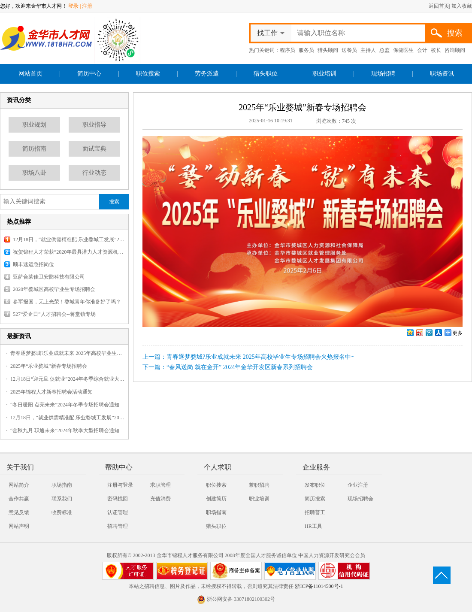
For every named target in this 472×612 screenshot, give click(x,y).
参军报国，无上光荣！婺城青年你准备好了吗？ (67, 302)
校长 (436, 50)
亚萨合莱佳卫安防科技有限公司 (49, 277)
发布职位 (315, 485)
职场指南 (61, 485)
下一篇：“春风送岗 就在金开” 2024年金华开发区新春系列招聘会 (227, 367)
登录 (73, 6)
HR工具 (313, 526)
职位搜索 (148, 73)
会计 (422, 50)
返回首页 (439, 6)
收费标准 (61, 512)
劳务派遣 (207, 73)
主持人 (368, 50)
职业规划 (34, 124)
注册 (87, 6)
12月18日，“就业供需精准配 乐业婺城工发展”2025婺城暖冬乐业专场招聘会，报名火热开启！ (68, 239)
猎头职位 (266, 73)
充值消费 (160, 499)
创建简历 (216, 499)
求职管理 (160, 485)
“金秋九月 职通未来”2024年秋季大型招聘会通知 (64, 430)
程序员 (287, 50)
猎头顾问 (328, 50)
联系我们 (61, 499)
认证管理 (117, 512)
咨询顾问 (455, 50)
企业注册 (358, 485)
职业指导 (94, 124)
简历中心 (89, 73)
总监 (384, 50)
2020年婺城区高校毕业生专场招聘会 (54, 289)
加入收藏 (461, 6)
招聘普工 (315, 512)
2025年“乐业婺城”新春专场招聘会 (48, 366)
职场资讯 (442, 73)
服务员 (306, 50)
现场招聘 (383, 73)
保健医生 (403, 50)
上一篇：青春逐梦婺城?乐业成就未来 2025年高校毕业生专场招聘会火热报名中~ (248, 357)
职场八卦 (34, 173)
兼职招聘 (259, 485)
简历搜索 (315, 499)
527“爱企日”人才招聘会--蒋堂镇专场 (54, 314)
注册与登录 (120, 485)
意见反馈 (19, 512)
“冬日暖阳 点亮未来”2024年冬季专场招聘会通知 (64, 405)
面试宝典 (94, 148)
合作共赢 (19, 499)
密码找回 (117, 499)
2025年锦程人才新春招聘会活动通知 (51, 392)
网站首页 (30, 73)
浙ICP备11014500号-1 (319, 586)
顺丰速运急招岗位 (33, 264)
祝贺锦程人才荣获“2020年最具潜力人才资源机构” (68, 252)
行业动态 (94, 173)
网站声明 (19, 526)
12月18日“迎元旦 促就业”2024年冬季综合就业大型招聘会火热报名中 (67, 379)
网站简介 (19, 485)
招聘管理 (117, 526)
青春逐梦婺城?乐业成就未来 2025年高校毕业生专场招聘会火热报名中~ (67, 353)
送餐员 (349, 50)
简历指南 (34, 148)
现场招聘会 (360, 499)
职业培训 (324, 73)
